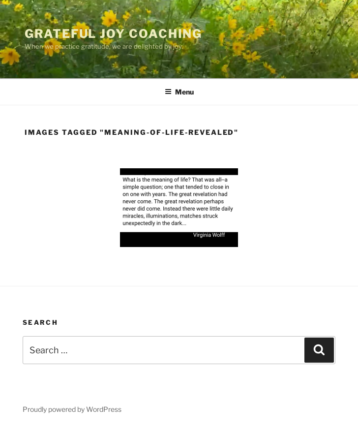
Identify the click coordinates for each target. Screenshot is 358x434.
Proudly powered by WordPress (72, 409)
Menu (179, 92)
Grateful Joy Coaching (113, 34)
